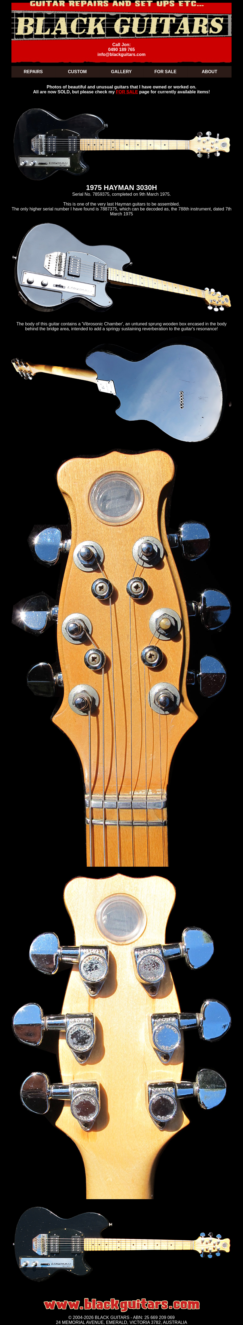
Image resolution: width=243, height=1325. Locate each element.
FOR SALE (165, 71)
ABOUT (209, 71)
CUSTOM (77, 71)
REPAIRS (33, 71)
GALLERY (121, 71)
